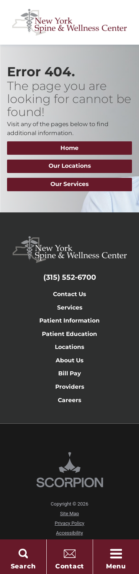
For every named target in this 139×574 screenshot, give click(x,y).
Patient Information (69, 320)
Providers (69, 386)
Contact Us (69, 294)
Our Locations (70, 165)
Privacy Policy (69, 523)
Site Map (69, 513)
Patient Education (69, 333)
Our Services (69, 183)
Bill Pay (69, 373)
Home (69, 147)
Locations (69, 346)
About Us (69, 360)
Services (69, 307)
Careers (69, 400)
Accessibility (69, 533)
